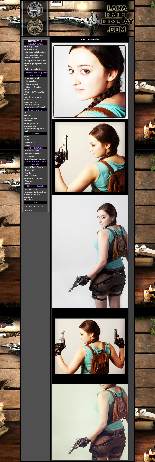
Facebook (30, 170)
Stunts (28, 115)
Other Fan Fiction (33, 154)
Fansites (28, 211)
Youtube (29, 181)
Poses (27, 113)
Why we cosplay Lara (34, 69)
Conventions (30, 142)
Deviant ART (31, 176)
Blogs (27, 145)
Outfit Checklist (32, 57)
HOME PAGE (35, 41)
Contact (29, 199)
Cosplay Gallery (32, 46)
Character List (31, 84)
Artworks (29, 157)
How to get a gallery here (35, 63)
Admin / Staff (31, 189)
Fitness (28, 139)
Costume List (30, 81)
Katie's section (32, 151)
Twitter (28, 173)
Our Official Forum (34, 167)
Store (27, 183)
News (27, 136)
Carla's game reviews (35, 159)
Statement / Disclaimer (35, 192)
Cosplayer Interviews (34, 55)
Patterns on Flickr (33, 178)
